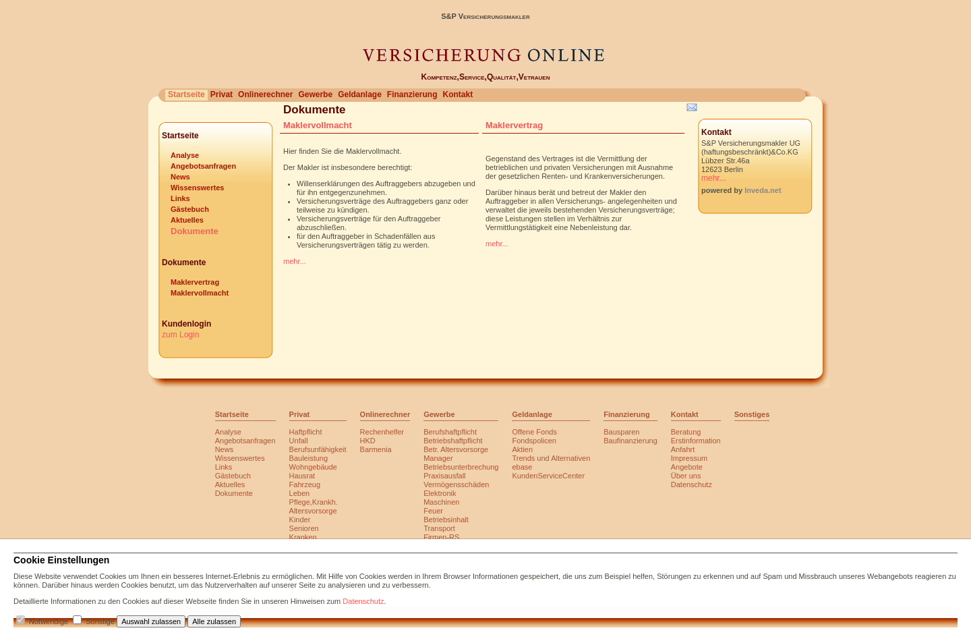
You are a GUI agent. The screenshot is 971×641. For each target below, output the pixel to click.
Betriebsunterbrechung (460, 467)
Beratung (686, 432)
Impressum (689, 458)
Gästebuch (190, 209)
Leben (299, 493)
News (180, 177)
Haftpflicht (305, 432)
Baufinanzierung (630, 441)
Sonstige (100, 621)
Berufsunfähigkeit (318, 449)
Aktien (522, 449)
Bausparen (621, 432)
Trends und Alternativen (551, 458)
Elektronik (439, 493)
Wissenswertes (197, 188)
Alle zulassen (214, 621)
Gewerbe (315, 94)
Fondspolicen (534, 441)
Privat (221, 94)
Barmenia (376, 449)
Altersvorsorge (313, 511)
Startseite (186, 94)
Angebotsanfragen (203, 166)
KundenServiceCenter (548, 476)
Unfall (298, 441)
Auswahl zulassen (151, 621)
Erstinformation (696, 441)
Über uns (686, 476)
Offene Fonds (534, 432)
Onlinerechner (265, 94)
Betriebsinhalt (446, 519)
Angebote (687, 467)
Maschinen (441, 502)
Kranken (303, 537)
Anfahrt (683, 449)
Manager (437, 458)
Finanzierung (412, 94)
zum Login (180, 334)
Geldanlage (360, 94)
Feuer (433, 511)
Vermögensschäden (456, 484)
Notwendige (48, 621)
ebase (522, 467)
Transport (439, 528)
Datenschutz (691, 484)
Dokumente (194, 231)
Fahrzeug (304, 484)
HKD (368, 441)
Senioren (304, 528)
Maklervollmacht (200, 293)
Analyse (185, 155)
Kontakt (457, 94)
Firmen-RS (441, 537)
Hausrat (302, 476)
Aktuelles (187, 220)
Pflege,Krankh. (313, 502)
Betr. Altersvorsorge (455, 449)
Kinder (300, 519)
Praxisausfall (444, 476)
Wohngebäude (313, 467)
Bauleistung (308, 458)
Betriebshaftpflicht (452, 441)
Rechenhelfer (382, 432)
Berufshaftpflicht (450, 432)
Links (180, 198)
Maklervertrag (195, 282)
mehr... (294, 261)
